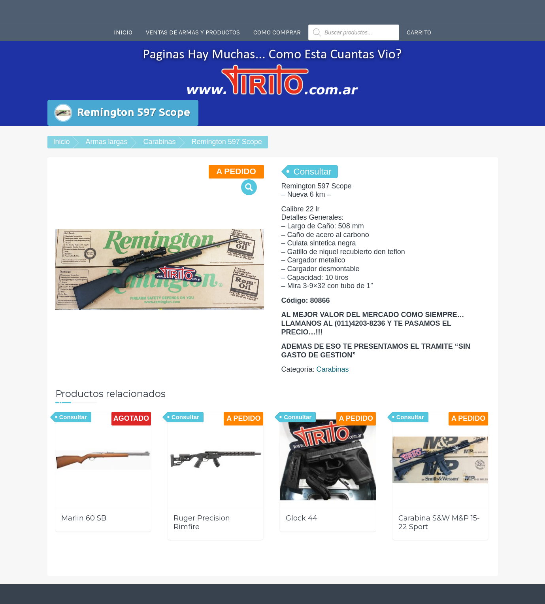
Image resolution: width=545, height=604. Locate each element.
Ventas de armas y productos (193, 32)
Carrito (419, 32)
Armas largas (107, 142)
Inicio (123, 32)
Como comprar (277, 32)
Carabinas (159, 142)
